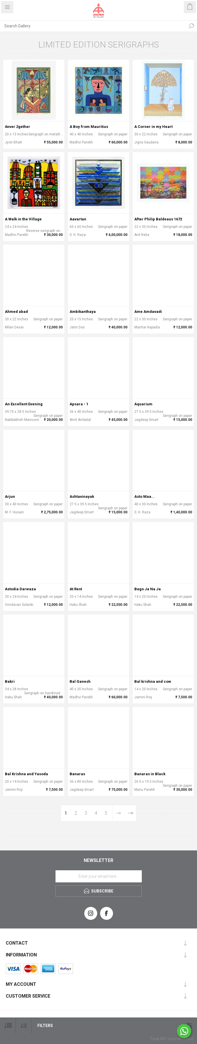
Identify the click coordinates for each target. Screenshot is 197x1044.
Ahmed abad (16, 311)
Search (191, 26)
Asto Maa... (144, 496)
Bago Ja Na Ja (147, 589)
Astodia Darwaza (20, 589)
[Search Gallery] (92, 26)
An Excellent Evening (24, 404)
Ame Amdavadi (148, 311)
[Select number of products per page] (8, 1026)
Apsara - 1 (79, 404)
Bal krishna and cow (152, 681)
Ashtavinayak (82, 496)
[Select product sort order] (24, 1026)
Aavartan (78, 219)
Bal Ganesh (80, 681)
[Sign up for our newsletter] (99, 876)
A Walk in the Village (23, 219)
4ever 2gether (17, 126)
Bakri (10, 681)
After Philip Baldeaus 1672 (158, 219)
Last (130, 813)
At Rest (76, 589)
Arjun (10, 496)
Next (118, 813)
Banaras (77, 774)
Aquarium (143, 404)
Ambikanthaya (83, 311)
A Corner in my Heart (153, 126)
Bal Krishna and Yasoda (26, 774)
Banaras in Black (149, 774)
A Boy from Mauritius (89, 126)
